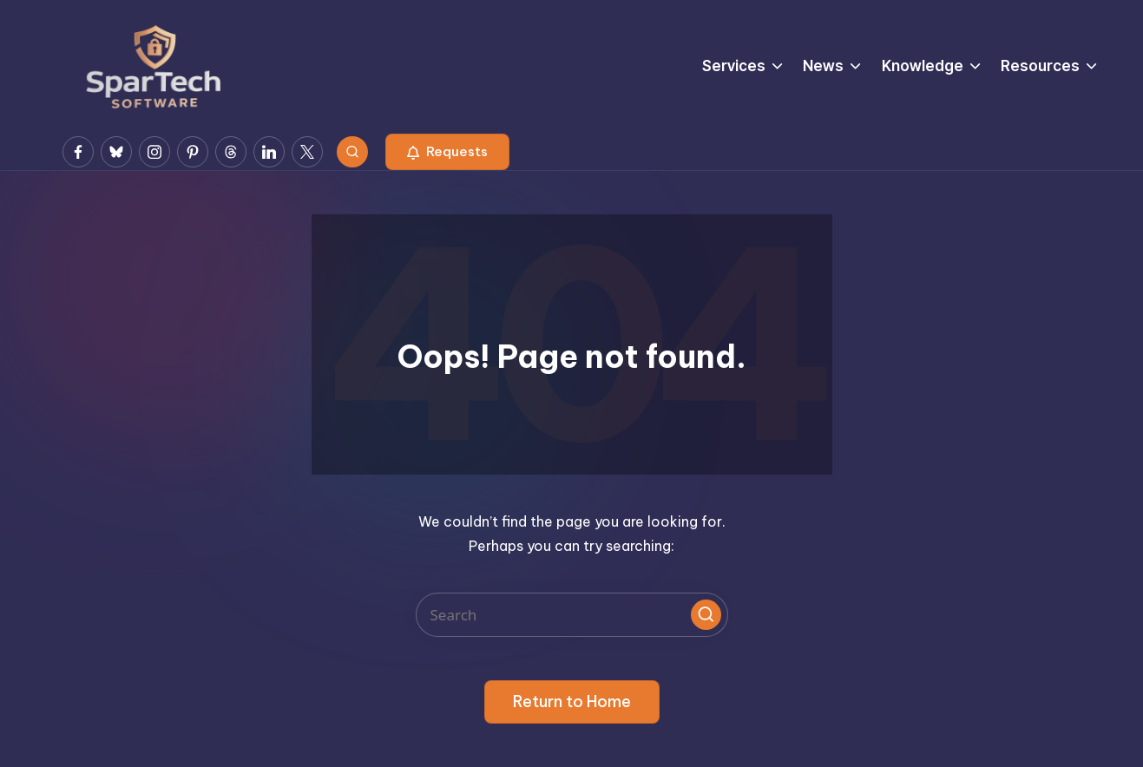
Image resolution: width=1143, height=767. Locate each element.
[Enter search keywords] (572, 615)
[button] (447, 152)
